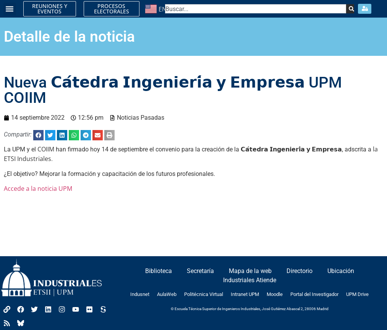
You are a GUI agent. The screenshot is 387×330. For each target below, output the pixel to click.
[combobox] (255, 8)
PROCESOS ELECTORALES (111, 8)
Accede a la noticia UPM (38, 188)
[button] (9, 9)
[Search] (350, 8)
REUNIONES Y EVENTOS (49, 8)
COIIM (45, 149)
